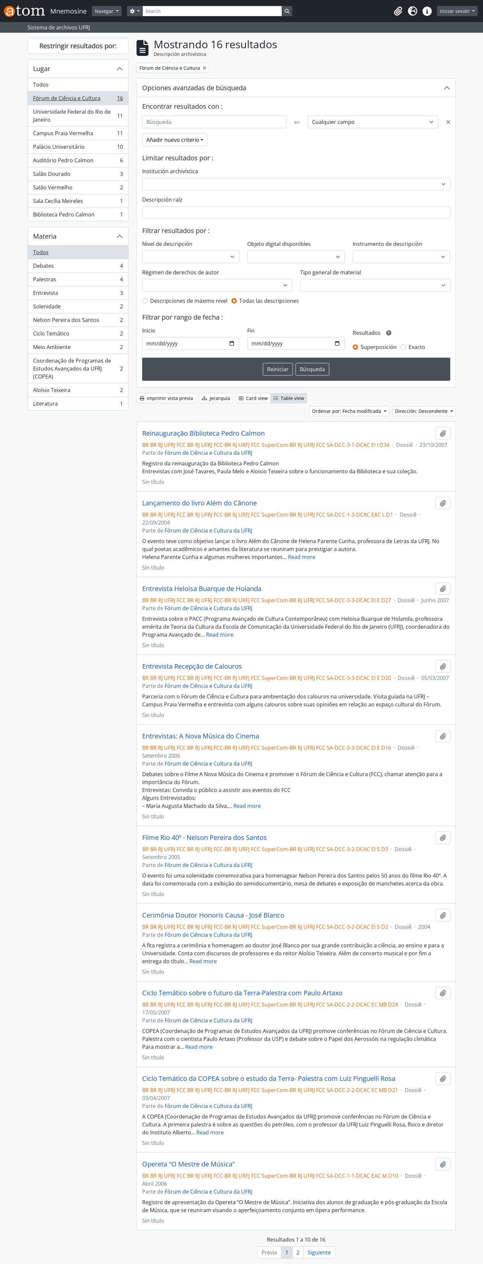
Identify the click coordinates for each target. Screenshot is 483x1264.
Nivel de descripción (167, 244)
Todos (41, 84)
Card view (253, 398)
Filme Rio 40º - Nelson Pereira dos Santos (204, 838)
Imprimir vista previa (166, 398)
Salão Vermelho (78, 188)
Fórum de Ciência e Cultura (78, 99)
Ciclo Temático (78, 335)
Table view (288, 398)
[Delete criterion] (448, 122)
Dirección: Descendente (422, 411)
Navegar (105, 11)
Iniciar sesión (455, 11)
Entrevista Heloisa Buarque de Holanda (202, 589)
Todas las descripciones (269, 300)
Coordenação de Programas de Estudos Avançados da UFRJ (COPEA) (78, 368)
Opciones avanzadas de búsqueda (194, 87)
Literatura (78, 405)
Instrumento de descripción (387, 244)
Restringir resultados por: (78, 45)
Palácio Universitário (78, 148)
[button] (398, 11)
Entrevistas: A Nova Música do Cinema (200, 736)
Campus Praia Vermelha (78, 134)
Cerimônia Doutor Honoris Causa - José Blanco (213, 915)
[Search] (212, 11)
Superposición (379, 347)
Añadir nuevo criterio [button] (172, 139)
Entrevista (78, 294)
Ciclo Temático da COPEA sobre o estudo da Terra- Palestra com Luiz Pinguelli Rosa (268, 1079)
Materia (45, 236)
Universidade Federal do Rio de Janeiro (78, 115)
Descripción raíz (162, 199)
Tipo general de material (330, 272)
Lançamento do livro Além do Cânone (199, 503)
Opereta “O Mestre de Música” (188, 1164)
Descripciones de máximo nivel (188, 300)
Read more (301, 557)
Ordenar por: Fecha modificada (347, 411)
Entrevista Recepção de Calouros (192, 666)
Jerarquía (216, 398)
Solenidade (78, 307)
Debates (78, 267)
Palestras (78, 280)
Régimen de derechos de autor (180, 272)
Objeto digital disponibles (279, 244)
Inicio (148, 330)
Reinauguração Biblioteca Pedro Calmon (203, 433)
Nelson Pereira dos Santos (78, 321)
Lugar (41, 68)
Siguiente (319, 1252)
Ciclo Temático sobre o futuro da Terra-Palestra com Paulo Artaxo (242, 993)
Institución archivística (170, 171)
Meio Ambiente (78, 348)
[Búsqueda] (214, 122)
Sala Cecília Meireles (78, 202)
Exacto (417, 347)
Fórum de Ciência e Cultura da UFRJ (208, 452)
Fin (251, 330)
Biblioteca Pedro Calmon (78, 216)
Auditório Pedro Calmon (78, 161)
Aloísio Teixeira (78, 391)
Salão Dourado (78, 175)
